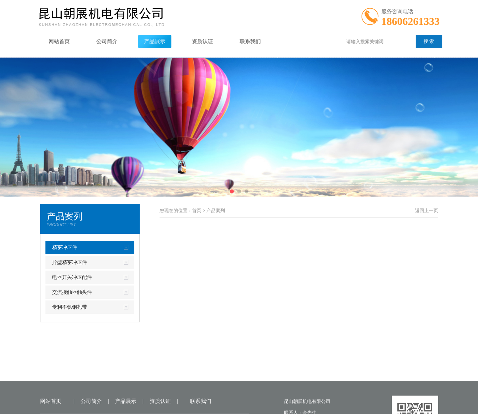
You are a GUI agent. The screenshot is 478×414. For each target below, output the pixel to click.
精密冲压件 (64, 247)
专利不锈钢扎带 (69, 307)
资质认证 (194, 41)
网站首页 (51, 41)
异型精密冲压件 (69, 262)
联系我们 (242, 41)
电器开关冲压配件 (72, 277)
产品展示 (147, 41)
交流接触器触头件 (72, 292)
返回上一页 (426, 210)
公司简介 (99, 41)
